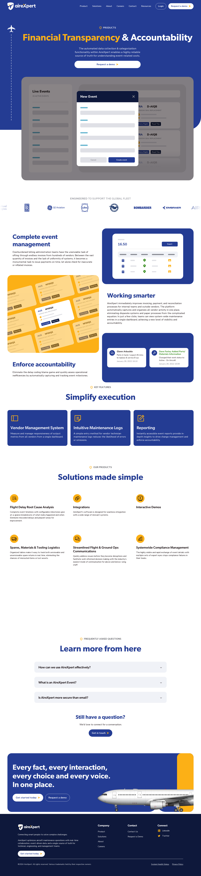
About (109, 6)
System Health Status (160, 864)
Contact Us (133, 831)
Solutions (102, 836)
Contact (133, 6)
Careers (120, 6)
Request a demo (57, 797)
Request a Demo (135, 836)
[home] (21, 6)
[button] (84, 6)
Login (161, 6)
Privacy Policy (177, 864)
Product (101, 831)
